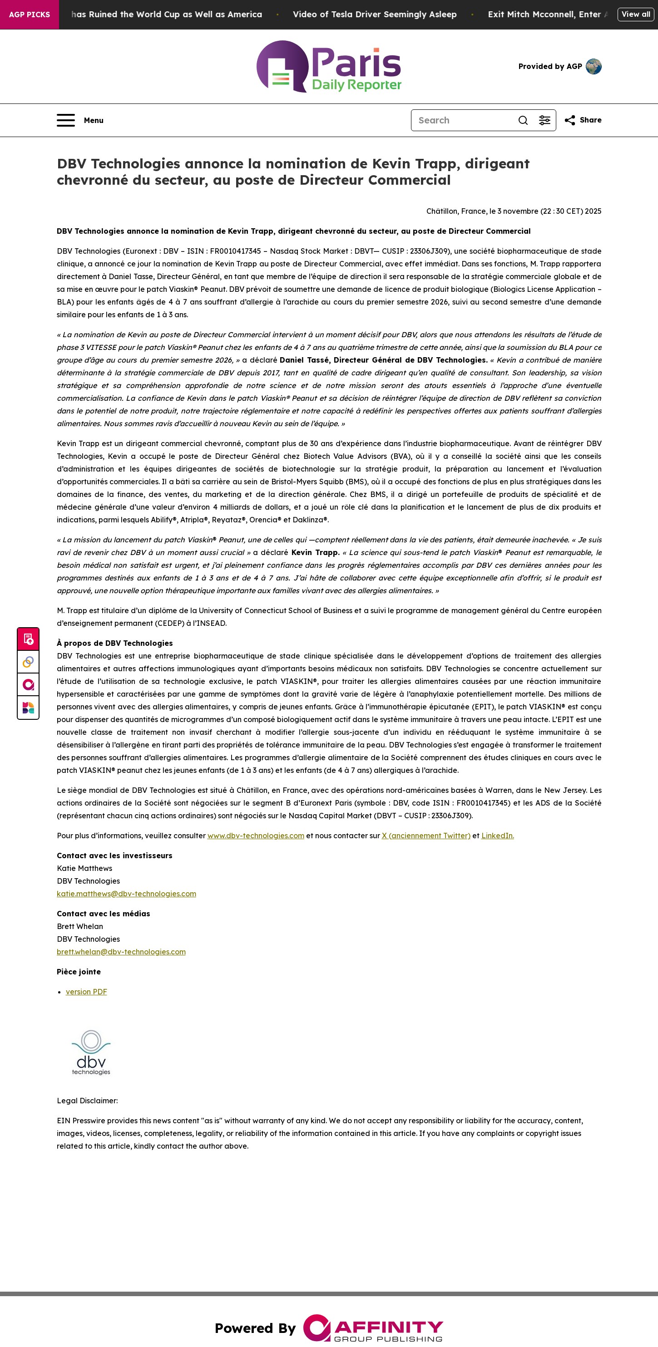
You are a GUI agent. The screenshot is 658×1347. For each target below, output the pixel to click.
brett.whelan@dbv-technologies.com (121, 951)
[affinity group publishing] (28, 685)
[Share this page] (583, 120)
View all (636, 14)
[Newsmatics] (28, 707)
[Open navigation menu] (80, 120)
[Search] (461, 120)
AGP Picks (29, 14)
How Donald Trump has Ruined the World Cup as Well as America (139, 14)
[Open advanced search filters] (545, 120)
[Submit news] (28, 639)
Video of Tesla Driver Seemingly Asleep (389, 14)
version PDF (86, 991)
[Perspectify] (28, 662)
